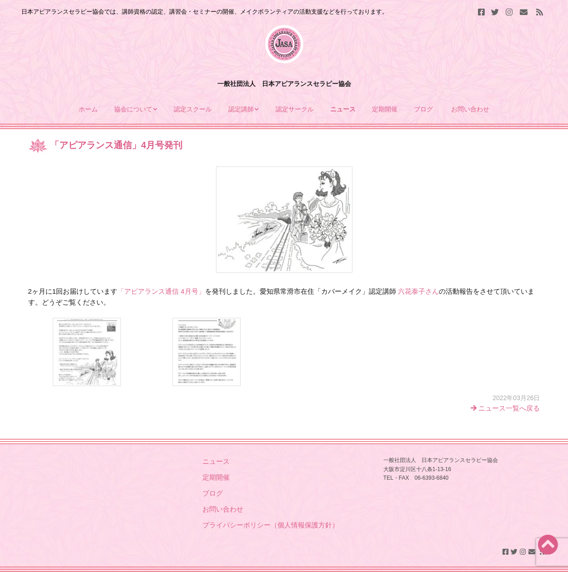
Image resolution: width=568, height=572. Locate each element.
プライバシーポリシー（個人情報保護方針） (270, 525)
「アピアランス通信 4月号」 (161, 291)
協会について (133, 109)
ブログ (424, 109)
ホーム (88, 109)
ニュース (343, 109)
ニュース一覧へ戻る (505, 408)
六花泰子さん (418, 291)
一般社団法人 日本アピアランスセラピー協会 (284, 83)
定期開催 (384, 109)
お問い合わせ (470, 109)
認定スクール (193, 109)
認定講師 (241, 109)
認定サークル (295, 109)
